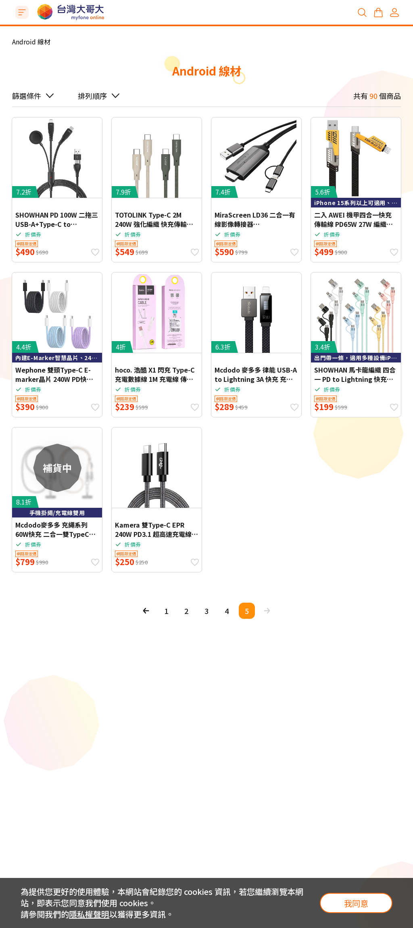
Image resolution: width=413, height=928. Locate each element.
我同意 (356, 903)
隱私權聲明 (89, 914)
